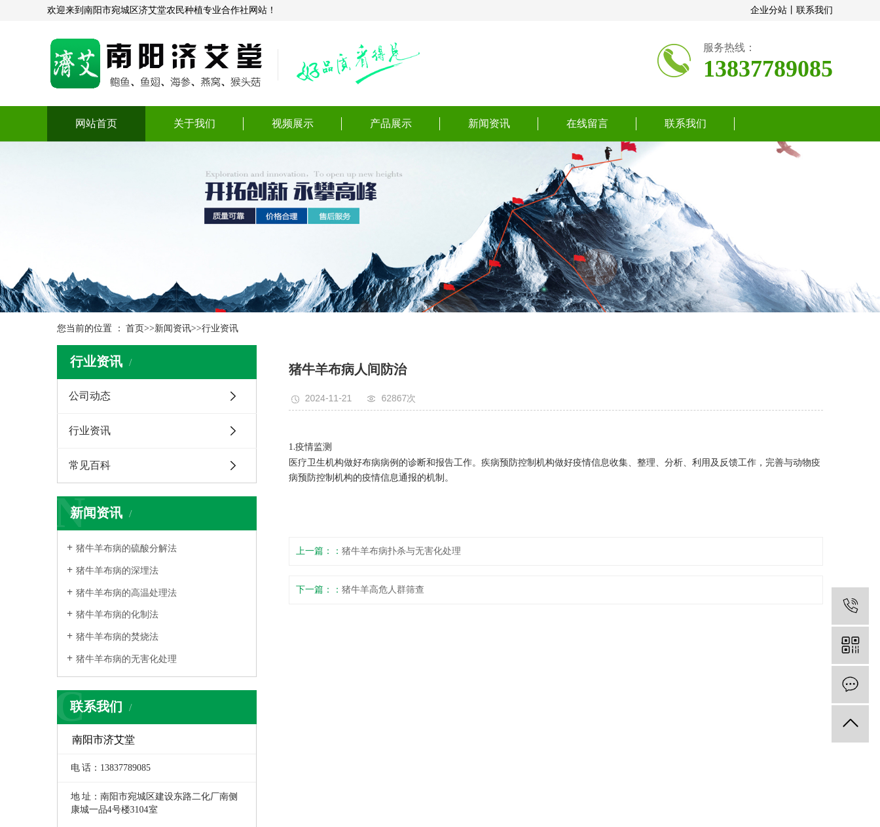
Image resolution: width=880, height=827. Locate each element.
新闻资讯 (489, 123)
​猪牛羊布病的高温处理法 (126, 593)
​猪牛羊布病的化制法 (117, 614)
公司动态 (90, 395)
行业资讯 (220, 328)
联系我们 (814, 10)
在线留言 (587, 123)
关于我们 (194, 123)
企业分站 (768, 10)
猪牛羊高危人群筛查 (383, 590)
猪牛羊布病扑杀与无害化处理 (401, 551)
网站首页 (96, 123)
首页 (135, 328)
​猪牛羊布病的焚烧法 (117, 637)
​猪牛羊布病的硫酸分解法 (126, 548)
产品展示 (391, 123)
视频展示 (293, 123)
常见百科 (90, 465)
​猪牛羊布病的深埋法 (117, 571)
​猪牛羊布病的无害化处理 (126, 659)
